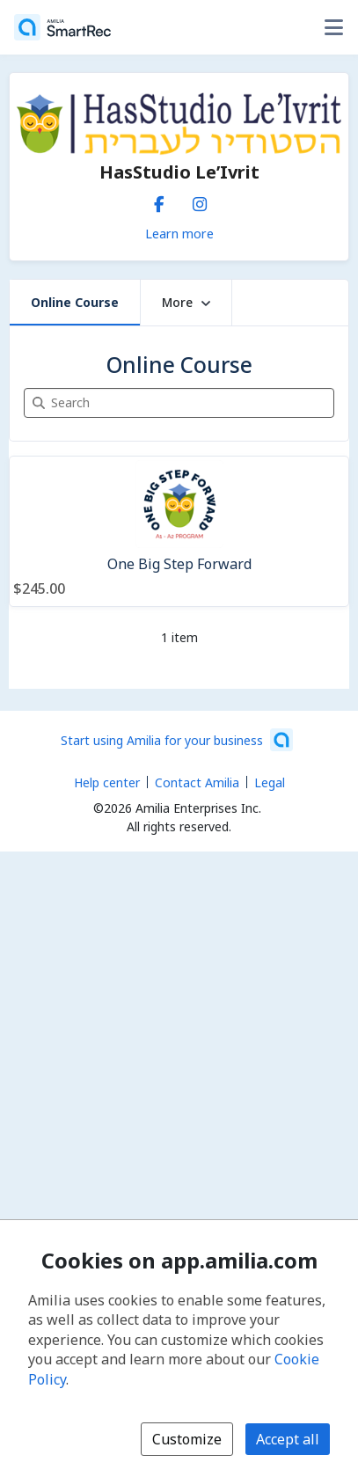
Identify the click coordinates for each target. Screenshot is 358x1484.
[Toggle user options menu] (333, 27)
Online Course (75, 302)
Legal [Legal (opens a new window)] (269, 782)
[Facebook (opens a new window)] (159, 200)
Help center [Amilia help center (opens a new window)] (107, 782)
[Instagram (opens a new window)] (200, 200)
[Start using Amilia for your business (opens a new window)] (177, 739)
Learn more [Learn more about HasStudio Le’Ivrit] (179, 233)
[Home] (62, 27)
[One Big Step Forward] (179, 531)
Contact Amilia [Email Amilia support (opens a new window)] (197, 782)
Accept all (287, 1439)
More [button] (186, 302)
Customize (187, 1439)
